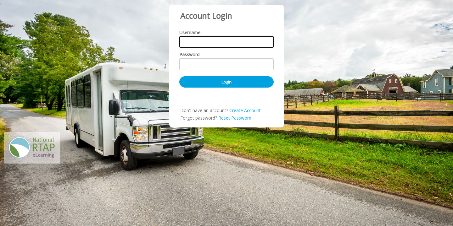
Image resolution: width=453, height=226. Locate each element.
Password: (189, 77)
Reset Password (234, 140)
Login (226, 104)
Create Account (245, 133)
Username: (190, 55)
